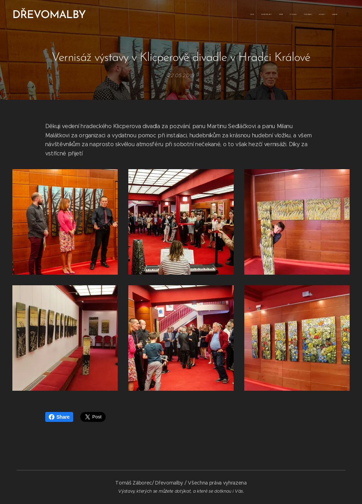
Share (59, 417)
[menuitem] (279, 14)
